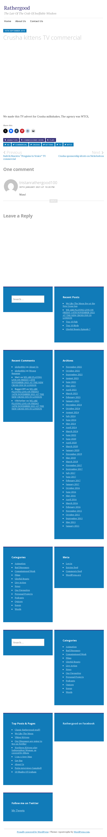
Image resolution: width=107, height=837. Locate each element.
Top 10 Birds (72, 325)
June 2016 (71, 491)
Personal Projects (24, 593)
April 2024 (71, 427)
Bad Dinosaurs (22, 567)
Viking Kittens (22, 737)
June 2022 (71, 435)
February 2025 (73, 397)
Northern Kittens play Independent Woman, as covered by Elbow (24, 750)
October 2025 (73, 370)
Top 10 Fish (72, 321)
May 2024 (71, 423)
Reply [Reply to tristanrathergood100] (53, 201)
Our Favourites (22, 590)
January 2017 (72, 484)
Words (18, 609)
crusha (36, 144)
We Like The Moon (24, 733)
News (17, 586)
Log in (69, 563)
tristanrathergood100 (38, 182)
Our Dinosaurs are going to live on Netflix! (27, 742)
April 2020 (71, 442)
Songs (18, 605)
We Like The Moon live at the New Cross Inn (79, 305)
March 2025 (72, 393)
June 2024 (71, 419)
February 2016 (73, 506)
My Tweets (18, 810)
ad (8, 144)
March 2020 (72, 446)
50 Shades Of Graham (25, 771)
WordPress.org (73, 574)
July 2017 (70, 473)
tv (60, 144)
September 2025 (74, 374)
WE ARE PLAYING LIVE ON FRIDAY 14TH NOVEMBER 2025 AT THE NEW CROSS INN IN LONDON (79, 313)
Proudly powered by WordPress (32, 831)
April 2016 (71, 499)
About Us (20, 21)
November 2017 (74, 465)
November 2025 (74, 366)
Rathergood (17, 8)
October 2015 (73, 514)
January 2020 (72, 450)
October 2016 (73, 488)
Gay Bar (19, 760)
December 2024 (74, 404)
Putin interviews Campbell (28, 768)
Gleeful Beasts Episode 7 (78, 329)
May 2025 (71, 385)
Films (52, 140)
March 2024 (72, 431)
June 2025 (71, 382)
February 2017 (73, 480)
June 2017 (71, 476)
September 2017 (74, 469)
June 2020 (71, 438)
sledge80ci (20, 366)
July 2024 (70, 416)
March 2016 (72, 503)
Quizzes (19, 601)
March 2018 (72, 461)
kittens (49, 144)
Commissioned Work (33, 140)
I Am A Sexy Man (23, 756)
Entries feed (72, 567)
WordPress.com (82, 831)
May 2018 (71, 457)
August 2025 (72, 378)
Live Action (20, 582)
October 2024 (73, 408)
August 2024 (72, 412)
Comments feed (74, 571)
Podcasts (19, 597)
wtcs (69, 144)
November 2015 (74, 510)
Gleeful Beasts (22, 578)
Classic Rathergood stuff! (27, 729)
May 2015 (71, 522)
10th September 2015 (15, 31)
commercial (21, 144)
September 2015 (74, 518)
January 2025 (72, 400)
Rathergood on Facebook (79, 723)
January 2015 (72, 525)
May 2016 (71, 495)
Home (7, 21)
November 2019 (74, 454)
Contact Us (36, 21)
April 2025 (71, 389)
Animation (12, 140)
